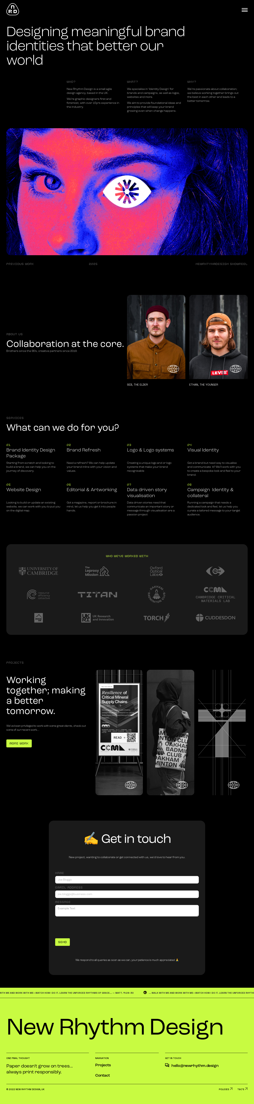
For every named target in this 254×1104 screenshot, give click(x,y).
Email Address (69, 887)
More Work (19, 743)
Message (63, 902)
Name (59, 873)
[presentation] (85, 926)
